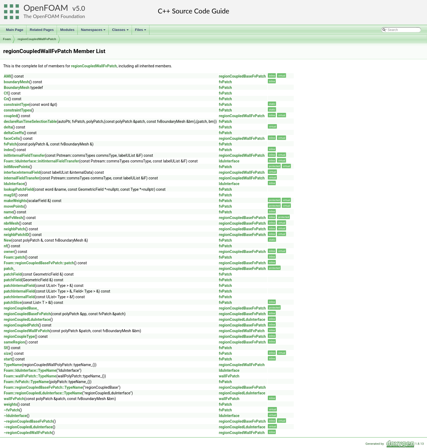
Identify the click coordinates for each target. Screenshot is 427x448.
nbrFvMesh (13, 218)
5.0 (80, 8)
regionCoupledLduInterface (27, 319)
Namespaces (94, 31)
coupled (10, 116)
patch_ (9, 268)
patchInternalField (19, 285)
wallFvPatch (229, 376)
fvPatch (225, 82)
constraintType (16, 104)
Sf (6, 348)
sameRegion (14, 342)
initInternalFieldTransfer (24, 155)
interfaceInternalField (22, 172)
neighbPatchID (16, 234)
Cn (6, 99)
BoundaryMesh (16, 87)
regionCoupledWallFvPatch (37, 39)
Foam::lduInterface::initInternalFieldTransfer (41, 161)
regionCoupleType (19, 336)
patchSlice (13, 302)
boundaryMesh (16, 82)
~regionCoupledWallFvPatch (28, 432)
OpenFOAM (45, 8)
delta (8, 127)
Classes (120, 31)
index (8, 150)
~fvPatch (11, 410)
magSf (9, 195)
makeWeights (15, 201)
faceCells (12, 138)
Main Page (14, 30)
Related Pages (42, 30)
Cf (6, 93)
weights (10, 404)
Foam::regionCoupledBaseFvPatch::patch (39, 263)
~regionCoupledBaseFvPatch (28, 421)
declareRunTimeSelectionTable (30, 121)
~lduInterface (15, 416)
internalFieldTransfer (21, 178)
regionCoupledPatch (21, 325)
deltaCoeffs (13, 133)
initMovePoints (16, 167)
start (8, 359)
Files (141, 31)
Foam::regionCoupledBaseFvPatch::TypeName (43, 387)
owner (9, 251)
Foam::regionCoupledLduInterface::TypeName (43, 393)
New (7, 240)
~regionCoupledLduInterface (28, 427)
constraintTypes (17, 110)
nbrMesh (11, 223)
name (8, 212)
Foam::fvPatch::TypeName (26, 382)
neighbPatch (14, 229)
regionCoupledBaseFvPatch (242, 76)
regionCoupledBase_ (21, 308)
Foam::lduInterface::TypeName (30, 370)
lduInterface (229, 161)
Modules (67, 30)
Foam (7, 39)
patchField (13, 274)
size (7, 353)
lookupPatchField (18, 189)
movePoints (14, 206)
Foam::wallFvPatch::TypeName (30, 376)
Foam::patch (14, 257)
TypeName (13, 365)
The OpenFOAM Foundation (54, 16)
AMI (7, 76)
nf (5, 246)
